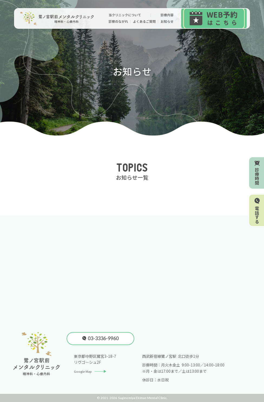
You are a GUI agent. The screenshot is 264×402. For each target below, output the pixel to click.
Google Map (92, 371)
